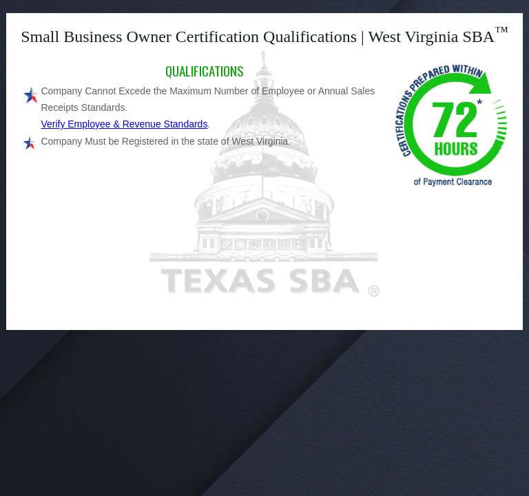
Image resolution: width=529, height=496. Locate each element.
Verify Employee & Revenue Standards (124, 124)
